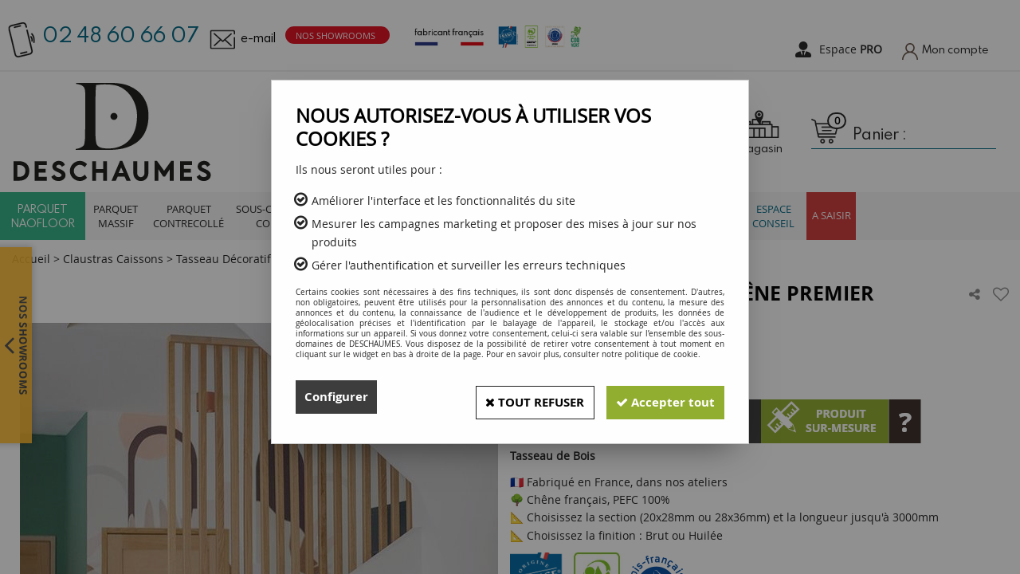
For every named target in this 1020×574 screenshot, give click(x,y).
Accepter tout (661, 397)
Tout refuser (518, 397)
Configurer (338, 397)
